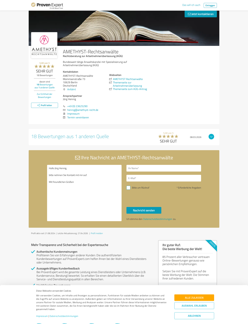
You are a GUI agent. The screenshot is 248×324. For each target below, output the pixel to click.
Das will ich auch (191, 5)
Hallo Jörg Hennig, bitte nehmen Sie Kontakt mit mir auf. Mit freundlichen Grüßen (84, 193)
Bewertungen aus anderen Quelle (45, 86)
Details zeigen (147, 317)
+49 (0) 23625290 (77, 106)
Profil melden (97, 233)
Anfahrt (71, 89)
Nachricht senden (144, 210)
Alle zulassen (194, 290)
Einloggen (210, 5)
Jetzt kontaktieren (201, 14)
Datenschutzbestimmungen (64, 308)
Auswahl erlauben (194, 298)
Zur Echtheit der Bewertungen (44, 95)
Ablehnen (194, 308)
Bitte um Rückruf (140, 187)
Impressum (42, 308)
